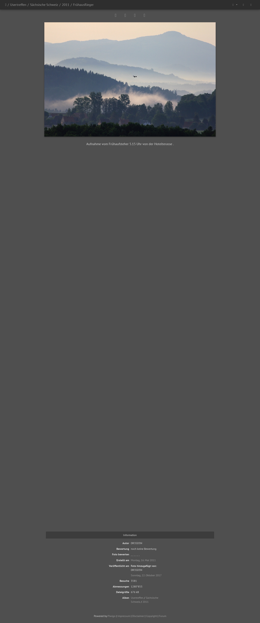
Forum (162, 616)
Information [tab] (130, 535)
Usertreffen (18, 5)
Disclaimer (138, 616)
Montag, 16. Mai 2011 (143, 560)
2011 (65, 5)
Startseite (5, 4)
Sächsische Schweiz (44, 5)
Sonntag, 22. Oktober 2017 (146, 575)
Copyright (151, 616)
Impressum (123, 616)
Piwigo (111, 616)
